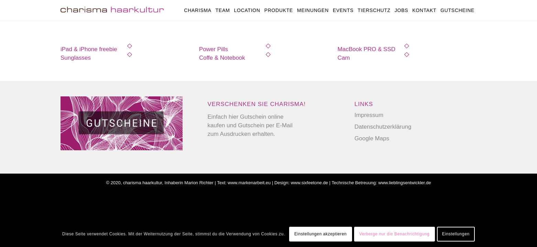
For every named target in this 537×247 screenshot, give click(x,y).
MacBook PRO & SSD (366, 49)
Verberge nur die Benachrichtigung (394, 234)
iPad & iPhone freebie (89, 49)
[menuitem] (197, 10)
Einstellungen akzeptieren (320, 234)
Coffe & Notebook (222, 58)
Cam (344, 58)
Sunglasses (76, 58)
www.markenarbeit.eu (249, 182)
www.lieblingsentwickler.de (404, 182)
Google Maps (371, 138)
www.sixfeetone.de (309, 182)
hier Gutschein (247, 117)
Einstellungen (456, 234)
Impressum (368, 115)
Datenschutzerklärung (382, 127)
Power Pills (213, 49)
